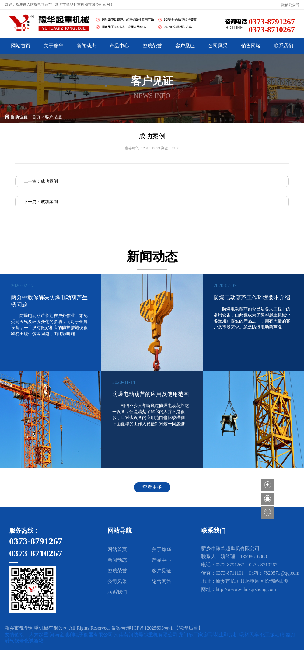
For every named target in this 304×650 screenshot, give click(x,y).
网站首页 (20, 45)
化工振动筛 (273, 634)
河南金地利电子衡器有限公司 (82, 634)
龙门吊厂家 (191, 634)
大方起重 (39, 634)
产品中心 (119, 45)
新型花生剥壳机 (221, 634)
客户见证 (185, 45)
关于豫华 (53, 45)
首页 (36, 117)
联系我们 (283, 45)
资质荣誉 (152, 45)
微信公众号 (290, 5)
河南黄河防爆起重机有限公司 (146, 634)
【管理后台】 (188, 628)
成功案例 (49, 181)
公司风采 (218, 45)
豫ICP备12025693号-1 (150, 628)
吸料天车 (249, 634)
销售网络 (250, 45)
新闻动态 (86, 45)
